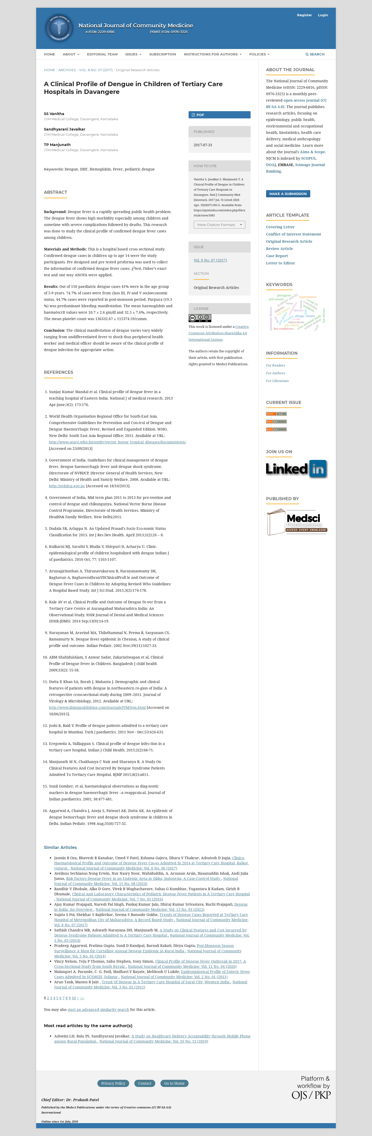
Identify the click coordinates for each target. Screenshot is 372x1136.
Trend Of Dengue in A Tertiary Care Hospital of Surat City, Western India (166, 981)
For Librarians (277, 380)
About (69, 54)
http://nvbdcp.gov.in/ (67, 485)
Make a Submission (288, 194)
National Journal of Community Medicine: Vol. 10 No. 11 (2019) (153, 1041)
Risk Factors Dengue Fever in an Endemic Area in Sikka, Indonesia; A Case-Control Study (143, 878)
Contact (144, 1083)
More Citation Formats (216, 225)
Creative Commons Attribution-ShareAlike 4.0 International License (219, 333)
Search (315, 54)
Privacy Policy (113, 1083)
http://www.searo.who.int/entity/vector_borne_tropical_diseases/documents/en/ (117, 442)
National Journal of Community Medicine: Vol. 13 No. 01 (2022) (150, 909)
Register (304, 15)
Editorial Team (102, 54)
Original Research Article (289, 241)
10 (74, 997)
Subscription (162, 54)
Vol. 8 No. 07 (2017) (96, 70)
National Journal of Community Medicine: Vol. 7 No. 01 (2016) (109, 899)
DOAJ (271, 164)
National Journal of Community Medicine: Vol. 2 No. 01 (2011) (174, 976)
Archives (67, 70)
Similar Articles (60, 847)
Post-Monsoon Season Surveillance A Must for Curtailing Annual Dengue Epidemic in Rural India (144, 948)
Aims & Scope (312, 151)
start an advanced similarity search (98, 1009)
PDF (200, 115)
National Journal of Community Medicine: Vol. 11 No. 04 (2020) (182, 966)
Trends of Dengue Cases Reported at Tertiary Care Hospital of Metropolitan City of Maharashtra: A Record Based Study (151, 917)
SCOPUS (308, 158)
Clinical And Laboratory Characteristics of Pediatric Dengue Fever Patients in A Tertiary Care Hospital (161, 893)
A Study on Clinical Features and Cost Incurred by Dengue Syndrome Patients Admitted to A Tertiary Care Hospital (150, 933)
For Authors (275, 373)
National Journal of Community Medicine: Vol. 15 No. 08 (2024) (146, 881)
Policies (258, 54)
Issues (131, 54)
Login (323, 15)
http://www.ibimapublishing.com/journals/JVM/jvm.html (97, 707)
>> (82, 997)
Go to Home (174, 1083)
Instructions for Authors (211, 54)
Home (49, 54)
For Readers (275, 365)
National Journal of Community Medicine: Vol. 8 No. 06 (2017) (124, 868)
